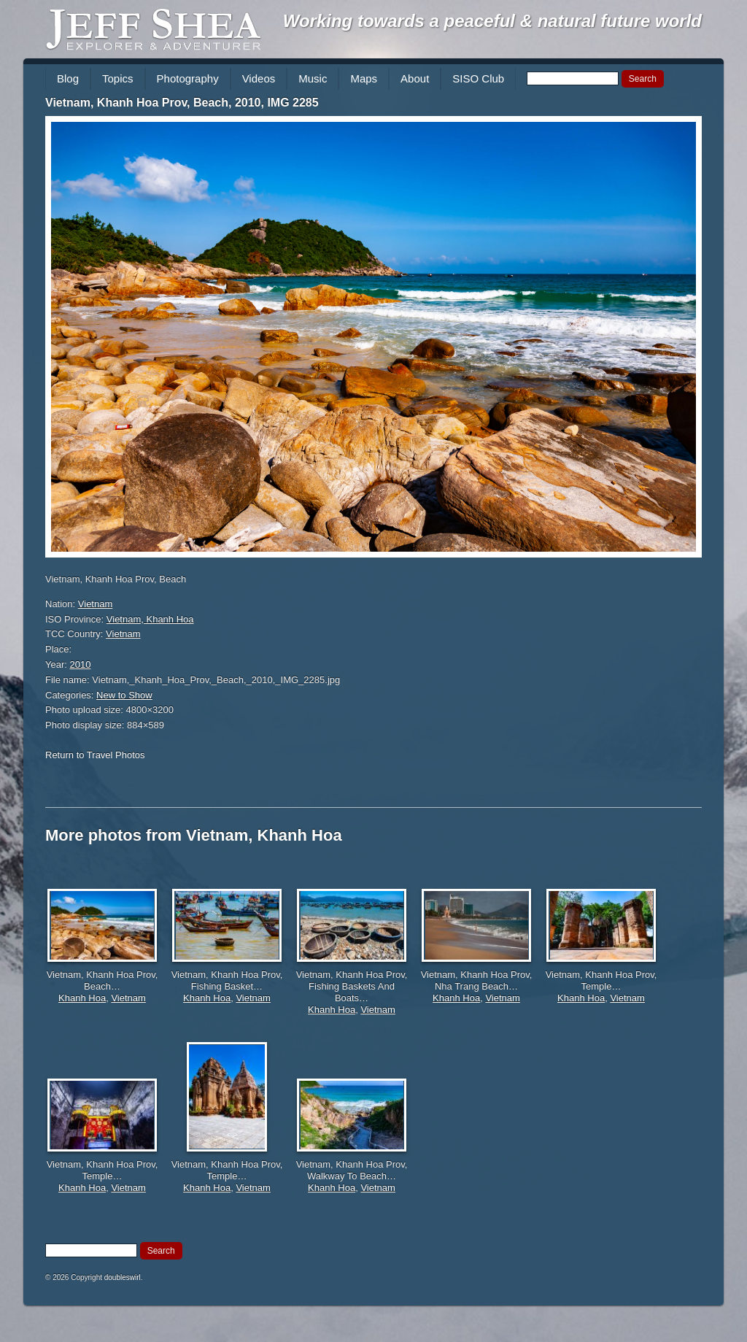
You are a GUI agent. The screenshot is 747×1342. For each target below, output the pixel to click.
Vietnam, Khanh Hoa (150, 619)
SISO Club (478, 78)
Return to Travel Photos (95, 754)
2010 (80, 664)
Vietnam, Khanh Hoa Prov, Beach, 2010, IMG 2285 (182, 102)
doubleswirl (122, 1277)
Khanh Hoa (82, 997)
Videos (259, 78)
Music (312, 78)
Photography (188, 78)
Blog (68, 78)
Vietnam (95, 603)
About (414, 78)
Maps (363, 78)
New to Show (124, 695)
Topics (117, 78)
